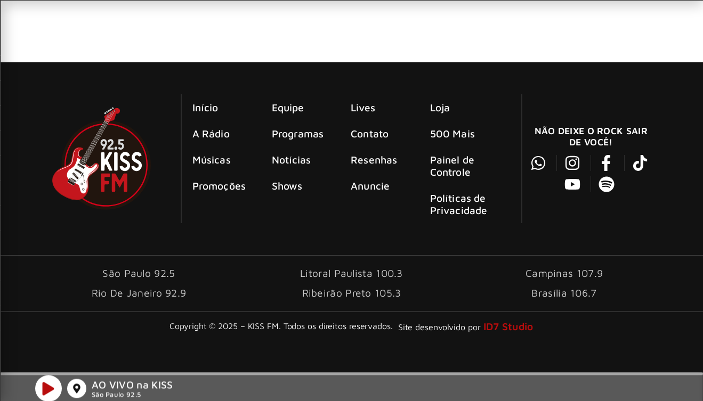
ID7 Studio (508, 326)
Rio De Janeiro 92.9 (139, 293)
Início (205, 107)
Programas (298, 133)
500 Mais (452, 133)
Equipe (288, 107)
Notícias (291, 159)
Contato (370, 133)
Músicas (211, 159)
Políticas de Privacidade (458, 204)
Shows (287, 185)
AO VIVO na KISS (132, 387)
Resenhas (374, 159)
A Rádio (211, 133)
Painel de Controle (452, 165)
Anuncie (370, 185)
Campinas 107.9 (564, 273)
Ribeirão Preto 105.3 (351, 293)
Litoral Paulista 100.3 (351, 273)
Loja (440, 107)
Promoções (219, 185)
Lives (363, 107)
